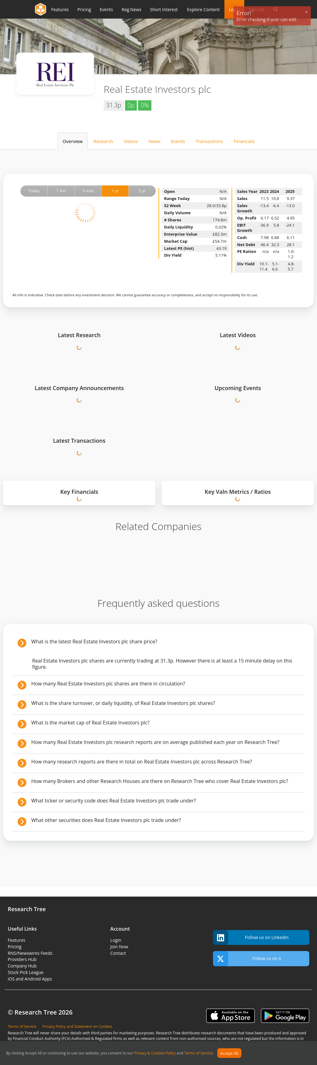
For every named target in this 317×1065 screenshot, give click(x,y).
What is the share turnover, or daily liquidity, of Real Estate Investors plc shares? (123, 703)
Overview (73, 141)
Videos (131, 141)
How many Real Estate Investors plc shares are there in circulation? (108, 683)
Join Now (119, 947)
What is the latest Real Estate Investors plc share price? (94, 641)
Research (103, 141)
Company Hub (22, 966)
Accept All (229, 1053)
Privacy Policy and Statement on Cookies (77, 1026)
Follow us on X (247, 958)
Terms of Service (198, 1053)
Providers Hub (22, 959)
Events (178, 141)
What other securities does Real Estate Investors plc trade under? (106, 820)
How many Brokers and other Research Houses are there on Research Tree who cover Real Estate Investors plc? (159, 781)
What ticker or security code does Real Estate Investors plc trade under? (113, 800)
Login (115, 940)
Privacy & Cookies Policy (155, 1053)
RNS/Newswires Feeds (30, 953)
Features (16, 940)
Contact (118, 953)
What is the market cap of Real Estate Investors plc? (90, 722)
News (154, 141)
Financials (244, 141)
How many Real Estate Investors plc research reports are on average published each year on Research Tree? (155, 742)
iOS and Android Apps (30, 979)
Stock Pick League (25, 972)
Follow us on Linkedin (251, 937)
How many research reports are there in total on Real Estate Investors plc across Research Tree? (141, 761)
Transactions (209, 141)
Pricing (14, 947)
